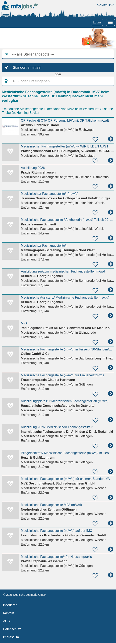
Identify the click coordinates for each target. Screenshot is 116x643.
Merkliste (105, 5)
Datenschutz (12, 629)
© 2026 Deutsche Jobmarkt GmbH (24, 594)
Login (97, 22)
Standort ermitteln (27, 68)
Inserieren (10, 605)
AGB (6, 621)
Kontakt (8, 613)
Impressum (11, 637)
